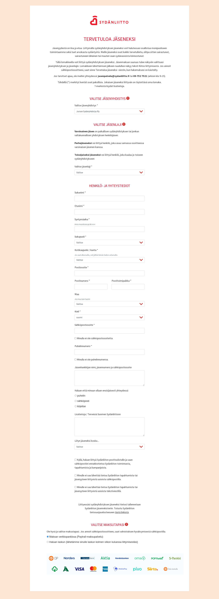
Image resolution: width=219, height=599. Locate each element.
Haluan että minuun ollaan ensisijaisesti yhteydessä (101, 390)
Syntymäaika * (82, 219)
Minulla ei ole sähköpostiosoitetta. (94, 338)
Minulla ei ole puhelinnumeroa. (91, 359)
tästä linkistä (122, 512)
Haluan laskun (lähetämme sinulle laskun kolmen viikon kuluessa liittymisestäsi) (93, 542)
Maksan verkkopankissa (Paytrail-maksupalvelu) (76, 536)
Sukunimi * (80, 192)
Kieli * (78, 311)
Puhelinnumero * (83, 346)
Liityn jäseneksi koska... (87, 440)
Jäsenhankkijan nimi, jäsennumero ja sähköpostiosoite (103, 367)
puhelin (81, 395)
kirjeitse (81, 406)
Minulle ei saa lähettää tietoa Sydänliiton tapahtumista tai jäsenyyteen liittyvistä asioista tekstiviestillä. (106, 489)
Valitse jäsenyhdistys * (86, 105)
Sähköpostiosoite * (85, 324)
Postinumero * (82, 280)
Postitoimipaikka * (121, 280)
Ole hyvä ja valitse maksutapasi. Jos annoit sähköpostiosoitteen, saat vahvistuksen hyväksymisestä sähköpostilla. (106, 531)
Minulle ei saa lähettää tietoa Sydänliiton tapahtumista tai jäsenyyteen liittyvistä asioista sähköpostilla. (106, 477)
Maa (77, 294)
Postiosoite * (82, 267)
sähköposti (83, 401)
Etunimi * (79, 205)
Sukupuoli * (80, 236)
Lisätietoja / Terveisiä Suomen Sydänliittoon (98, 414)
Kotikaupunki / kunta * (86, 250)
